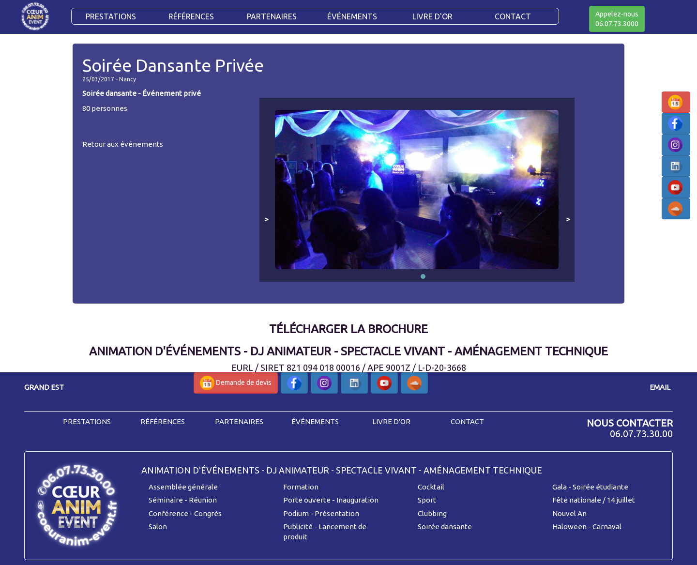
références (162, 421)
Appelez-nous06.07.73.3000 (616, 19)
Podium (296, 513)
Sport (427, 500)
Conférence (168, 513)
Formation (300, 487)
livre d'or (391, 421)
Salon (158, 526)
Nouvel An (569, 513)
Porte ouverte (307, 500)
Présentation (337, 513)
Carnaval (606, 526)
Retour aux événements (122, 144)
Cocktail (431, 487)
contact (467, 421)
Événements (352, 16)
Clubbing (432, 513)
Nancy (127, 79)
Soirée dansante (445, 526)
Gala (559, 487)
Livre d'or (432, 16)
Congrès (208, 513)
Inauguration (357, 500)
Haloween (569, 526)
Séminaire (166, 500)
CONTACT (513, 16)
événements (315, 421)
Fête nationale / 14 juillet (593, 500)
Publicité (298, 526)
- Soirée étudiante (598, 487)
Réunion (203, 500)
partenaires (239, 421)
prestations (87, 421)
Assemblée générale (183, 487)
